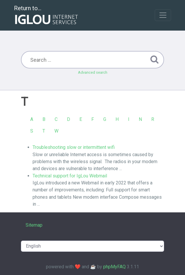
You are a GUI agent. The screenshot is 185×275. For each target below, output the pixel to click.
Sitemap (34, 225)
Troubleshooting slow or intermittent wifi (74, 147)
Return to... (46, 16)
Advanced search (92, 72)
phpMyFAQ (114, 266)
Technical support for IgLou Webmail (70, 176)
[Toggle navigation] (163, 15)
